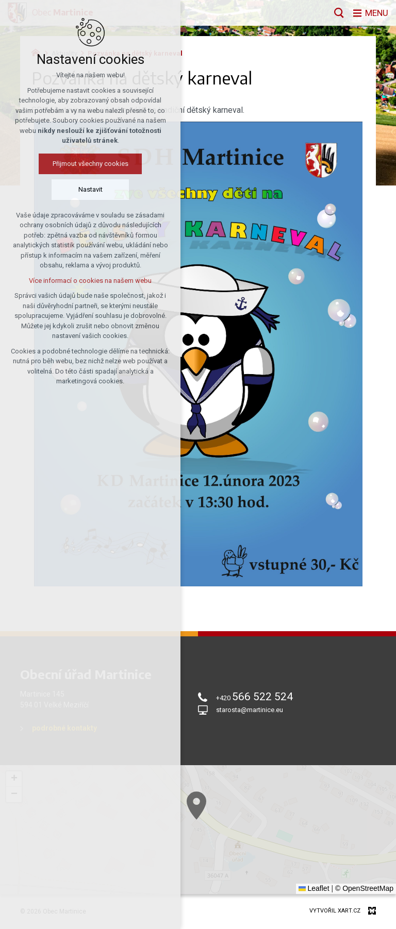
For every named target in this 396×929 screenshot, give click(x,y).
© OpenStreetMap (364, 888)
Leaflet (314, 888)
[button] (228, 826)
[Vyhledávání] (337, 13)
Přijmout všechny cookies (59, 163)
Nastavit (59, 189)
